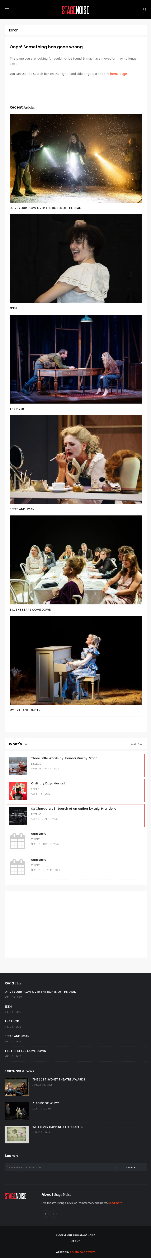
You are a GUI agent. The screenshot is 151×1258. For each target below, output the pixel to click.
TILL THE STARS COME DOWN (30, 610)
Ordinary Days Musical (48, 783)
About (75, 1241)
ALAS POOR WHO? (45, 1103)
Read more (115, 1203)
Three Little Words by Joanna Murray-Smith (64, 758)
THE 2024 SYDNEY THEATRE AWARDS (58, 1079)
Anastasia (38, 834)
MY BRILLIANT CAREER (25, 710)
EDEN (13, 308)
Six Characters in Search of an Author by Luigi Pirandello (73, 809)
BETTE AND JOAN (22, 509)
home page (118, 73)
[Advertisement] (75, 924)
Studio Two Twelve (82, 1252)
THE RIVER (17, 409)
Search (131, 1167)
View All (136, 743)
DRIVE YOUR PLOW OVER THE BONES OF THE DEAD (45, 208)
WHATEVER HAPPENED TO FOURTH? (57, 1127)
